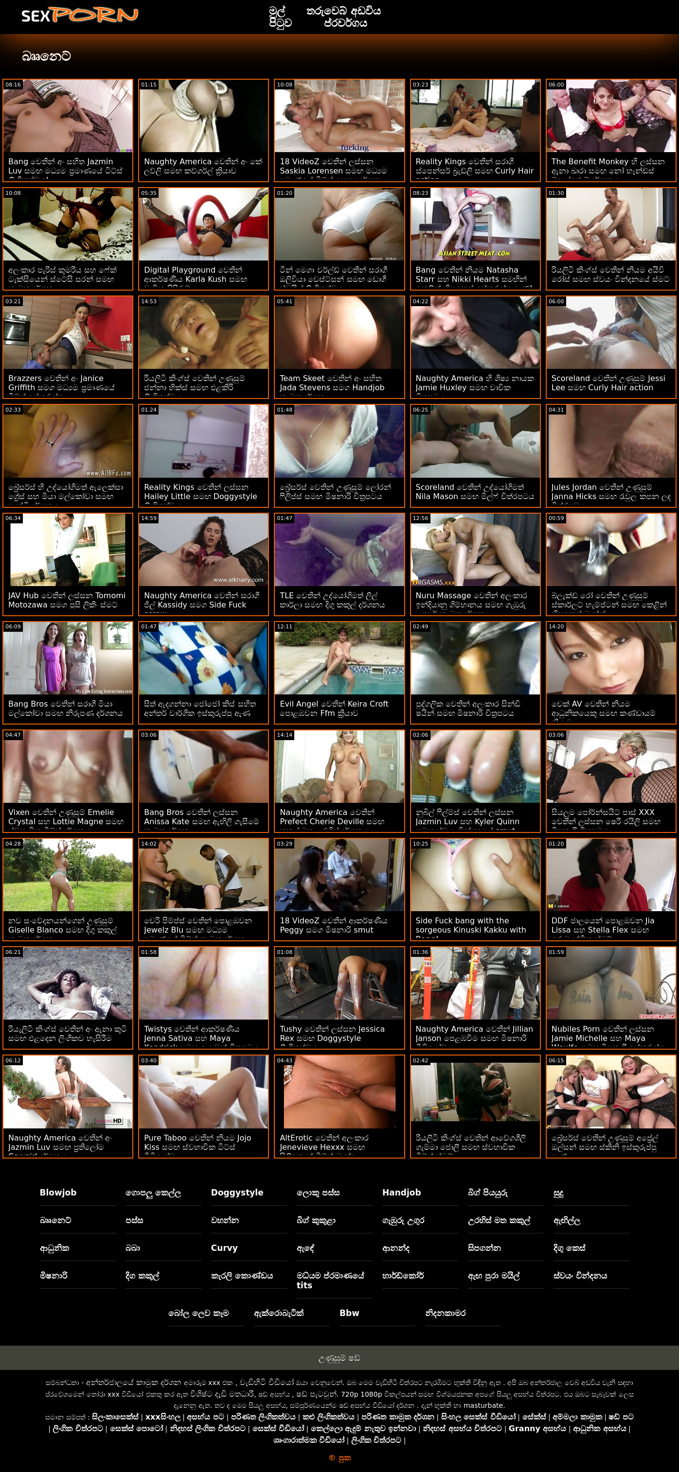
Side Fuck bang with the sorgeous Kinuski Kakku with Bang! (471, 930)
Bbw (349, 1313)
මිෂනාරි (53, 1276)
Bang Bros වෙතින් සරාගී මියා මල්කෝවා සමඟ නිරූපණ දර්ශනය (65, 708)
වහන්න (225, 1220)
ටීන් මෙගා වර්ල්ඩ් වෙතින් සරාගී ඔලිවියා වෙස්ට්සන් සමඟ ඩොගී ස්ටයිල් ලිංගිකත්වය (333, 279)
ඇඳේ (305, 1248)
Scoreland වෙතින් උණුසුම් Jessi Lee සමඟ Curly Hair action (608, 383)
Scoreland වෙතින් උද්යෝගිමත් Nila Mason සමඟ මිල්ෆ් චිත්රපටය (475, 492)
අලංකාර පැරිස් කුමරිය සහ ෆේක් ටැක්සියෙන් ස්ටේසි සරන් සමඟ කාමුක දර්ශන (62, 279)
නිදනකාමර (445, 1313)
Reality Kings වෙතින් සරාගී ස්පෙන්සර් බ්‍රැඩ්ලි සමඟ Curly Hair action (475, 171)
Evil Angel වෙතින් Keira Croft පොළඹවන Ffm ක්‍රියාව (334, 708)
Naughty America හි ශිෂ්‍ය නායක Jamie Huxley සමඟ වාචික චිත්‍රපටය (475, 387)
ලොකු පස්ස (318, 1192)
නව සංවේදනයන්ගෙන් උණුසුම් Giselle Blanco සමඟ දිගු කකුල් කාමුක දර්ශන (62, 930)
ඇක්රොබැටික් (279, 1313)
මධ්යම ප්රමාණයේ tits (330, 1280)
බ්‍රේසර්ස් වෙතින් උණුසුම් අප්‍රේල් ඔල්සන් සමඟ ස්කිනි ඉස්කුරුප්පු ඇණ (605, 1147)
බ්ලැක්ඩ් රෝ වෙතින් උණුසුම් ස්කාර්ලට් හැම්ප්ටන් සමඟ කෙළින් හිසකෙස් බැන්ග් (609, 605)
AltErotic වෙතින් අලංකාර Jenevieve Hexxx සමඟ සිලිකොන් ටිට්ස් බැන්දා (324, 1147)
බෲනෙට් (55, 1220)
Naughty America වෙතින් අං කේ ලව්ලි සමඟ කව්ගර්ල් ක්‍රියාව (203, 166)
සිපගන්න (484, 1248)
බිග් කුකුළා (316, 1220)
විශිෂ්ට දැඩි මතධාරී (222, 1394)
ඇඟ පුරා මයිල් (493, 1276)
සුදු (558, 1192)
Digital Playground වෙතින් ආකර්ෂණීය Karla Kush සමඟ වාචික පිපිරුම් (195, 279)
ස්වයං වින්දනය (580, 1276)
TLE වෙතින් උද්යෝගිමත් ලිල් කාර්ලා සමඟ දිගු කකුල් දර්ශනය (332, 600)
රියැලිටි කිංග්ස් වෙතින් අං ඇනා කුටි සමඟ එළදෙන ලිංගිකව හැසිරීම (67, 1033)
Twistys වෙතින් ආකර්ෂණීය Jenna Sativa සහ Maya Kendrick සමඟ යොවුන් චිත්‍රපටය (201, 1038)
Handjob (401, 1192)
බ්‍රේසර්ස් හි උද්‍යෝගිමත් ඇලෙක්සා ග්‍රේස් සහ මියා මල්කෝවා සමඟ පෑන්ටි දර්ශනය (65, 496)
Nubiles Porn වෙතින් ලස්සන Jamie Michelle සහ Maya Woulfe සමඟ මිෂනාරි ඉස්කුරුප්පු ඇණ (608, 1042)
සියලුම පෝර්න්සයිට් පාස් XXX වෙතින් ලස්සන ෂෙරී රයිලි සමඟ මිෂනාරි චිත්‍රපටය (606, 821)
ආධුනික (54, 1248)
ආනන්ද (396, 1248)
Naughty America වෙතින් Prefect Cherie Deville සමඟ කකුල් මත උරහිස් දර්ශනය (332, 821)
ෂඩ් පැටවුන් (316, 1394)
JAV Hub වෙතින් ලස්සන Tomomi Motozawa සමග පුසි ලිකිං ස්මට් (66, 600)
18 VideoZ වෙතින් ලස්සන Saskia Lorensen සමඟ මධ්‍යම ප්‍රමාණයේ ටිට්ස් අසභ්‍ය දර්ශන (333, 171)
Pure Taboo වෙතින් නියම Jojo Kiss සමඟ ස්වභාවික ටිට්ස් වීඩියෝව (197, 1147)
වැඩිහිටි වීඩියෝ (267, 1382)
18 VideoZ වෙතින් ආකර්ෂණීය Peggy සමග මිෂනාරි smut (333, 925)
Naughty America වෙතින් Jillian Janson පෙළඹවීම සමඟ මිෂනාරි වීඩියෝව (475, 1038)
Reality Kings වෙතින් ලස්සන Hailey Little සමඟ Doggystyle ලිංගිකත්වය (200, 496)
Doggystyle (237, 1192)
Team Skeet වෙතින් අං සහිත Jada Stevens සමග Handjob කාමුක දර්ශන (332, 387)
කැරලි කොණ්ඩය (242, 1276)
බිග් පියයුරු (488, 1192)
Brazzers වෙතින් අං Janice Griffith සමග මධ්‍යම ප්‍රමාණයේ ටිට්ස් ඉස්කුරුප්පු (61, 387)
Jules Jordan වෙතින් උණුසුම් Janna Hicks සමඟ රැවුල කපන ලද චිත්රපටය (611, 496)
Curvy (224, 1248)
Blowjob (58, 1192)
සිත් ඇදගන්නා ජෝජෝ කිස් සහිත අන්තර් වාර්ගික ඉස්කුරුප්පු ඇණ (199, 708)
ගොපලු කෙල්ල (153, 1192)
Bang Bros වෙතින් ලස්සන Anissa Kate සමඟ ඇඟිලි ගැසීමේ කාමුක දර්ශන (201, 821)
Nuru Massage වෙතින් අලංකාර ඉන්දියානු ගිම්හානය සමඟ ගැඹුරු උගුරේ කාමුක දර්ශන (471, 605)
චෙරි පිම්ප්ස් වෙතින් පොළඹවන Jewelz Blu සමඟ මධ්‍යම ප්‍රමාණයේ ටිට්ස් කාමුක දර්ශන (198, 930)
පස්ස (134, 1220)
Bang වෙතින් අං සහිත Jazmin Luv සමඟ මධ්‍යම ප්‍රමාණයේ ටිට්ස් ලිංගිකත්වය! (65, 171)
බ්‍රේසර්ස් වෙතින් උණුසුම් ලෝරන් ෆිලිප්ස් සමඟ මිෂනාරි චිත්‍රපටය (335, 492)
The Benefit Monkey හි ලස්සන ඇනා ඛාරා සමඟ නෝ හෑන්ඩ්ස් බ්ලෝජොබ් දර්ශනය (608, 171)
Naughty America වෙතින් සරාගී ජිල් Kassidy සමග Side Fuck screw (201, 605)
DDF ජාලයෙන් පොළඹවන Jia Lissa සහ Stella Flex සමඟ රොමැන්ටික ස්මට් (603, 930)
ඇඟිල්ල (567, 1220)
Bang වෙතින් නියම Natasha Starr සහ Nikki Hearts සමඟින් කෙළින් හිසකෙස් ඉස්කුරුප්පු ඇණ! (474, 279)
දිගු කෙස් (569, 1248)
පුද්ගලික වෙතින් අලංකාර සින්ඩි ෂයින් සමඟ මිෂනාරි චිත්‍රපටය (468, 708)
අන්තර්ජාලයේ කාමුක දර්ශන (133, 1382)
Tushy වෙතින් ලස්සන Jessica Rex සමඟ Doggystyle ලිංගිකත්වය (332, 1038)
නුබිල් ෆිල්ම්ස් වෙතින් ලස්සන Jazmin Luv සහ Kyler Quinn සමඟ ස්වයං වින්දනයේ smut (468, 821)
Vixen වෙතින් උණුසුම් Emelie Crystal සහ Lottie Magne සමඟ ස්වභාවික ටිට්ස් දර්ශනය (66, 821)
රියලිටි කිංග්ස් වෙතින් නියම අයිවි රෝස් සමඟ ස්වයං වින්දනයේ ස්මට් (611, 274)
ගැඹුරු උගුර (403, 1220)
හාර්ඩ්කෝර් (403, 1276)
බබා (132, 1248)
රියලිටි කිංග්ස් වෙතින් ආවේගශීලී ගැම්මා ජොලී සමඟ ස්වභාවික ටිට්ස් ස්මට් (471, 1147)
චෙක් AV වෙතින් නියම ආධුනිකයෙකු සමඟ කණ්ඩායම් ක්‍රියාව (604, 713)
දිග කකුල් (142, 1276)
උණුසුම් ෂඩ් (339, 1358)
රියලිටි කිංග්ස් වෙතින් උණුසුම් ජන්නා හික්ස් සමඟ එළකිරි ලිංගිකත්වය (194, 387)
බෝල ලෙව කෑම (198, 1313)
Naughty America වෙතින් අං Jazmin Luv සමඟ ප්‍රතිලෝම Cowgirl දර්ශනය (60, 1147)
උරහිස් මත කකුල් (499, 1220)
